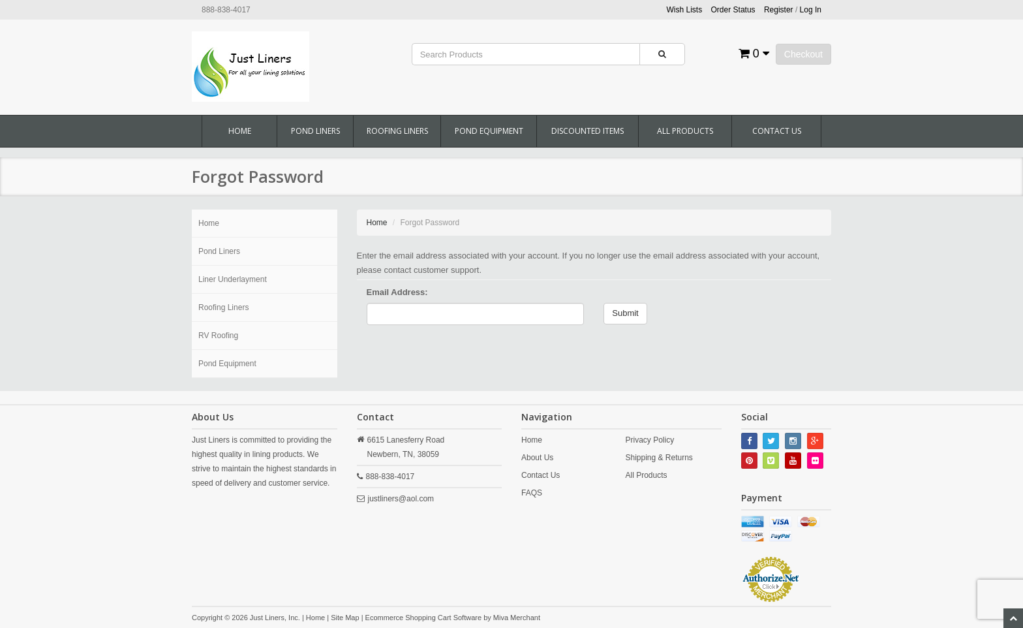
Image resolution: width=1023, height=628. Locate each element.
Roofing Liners (397, 130)
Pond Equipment (489, 130)
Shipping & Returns (658, 457)
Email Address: (397, 292)
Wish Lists (685, 9)
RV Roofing (218, 335)
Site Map (345, 617)
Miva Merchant (516, 617)
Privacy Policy (649, 440)
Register (778, 9)
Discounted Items (587, 130)
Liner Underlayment (232, 279)
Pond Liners (315, 130)
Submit (625, 313)
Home (239, 130)
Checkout (803, 54)
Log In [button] (810, 9)
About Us (537, 457)
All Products (685, 130)
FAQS (531, 492)
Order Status (733, 9)
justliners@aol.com (401, 498)
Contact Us (776, 130)
